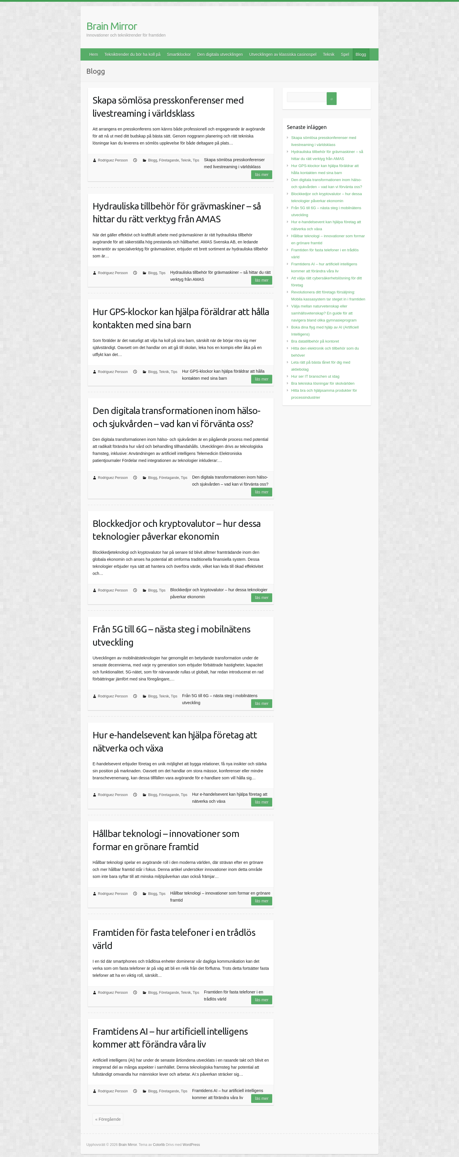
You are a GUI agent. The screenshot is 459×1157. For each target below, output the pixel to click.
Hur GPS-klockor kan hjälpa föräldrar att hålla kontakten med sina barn (181, 318)
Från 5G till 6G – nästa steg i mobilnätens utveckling (171, 635)
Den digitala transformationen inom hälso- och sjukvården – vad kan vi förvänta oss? (176, 417)
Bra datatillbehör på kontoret (315, 341)
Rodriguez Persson (113, 160)
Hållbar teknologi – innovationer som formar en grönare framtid (166, 840)
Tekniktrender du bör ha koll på (132, 54)
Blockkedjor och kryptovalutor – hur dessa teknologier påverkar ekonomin (177, 530)
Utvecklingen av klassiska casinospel (282, 54)
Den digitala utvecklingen (220, 54)
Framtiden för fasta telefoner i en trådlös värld (174, 939)
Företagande (169, 160)
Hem (93, 54)
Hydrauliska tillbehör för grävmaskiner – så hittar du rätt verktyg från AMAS (177, 212)
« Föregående (108, 1119)
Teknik (329, 54)
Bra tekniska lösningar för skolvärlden (322, 383)
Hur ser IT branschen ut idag (315, 376)
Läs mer (261, 174)
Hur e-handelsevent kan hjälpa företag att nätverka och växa (175, 741)
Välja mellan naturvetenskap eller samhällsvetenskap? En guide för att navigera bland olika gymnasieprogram (324, 313)
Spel (345, 54)
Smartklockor (179, 54)
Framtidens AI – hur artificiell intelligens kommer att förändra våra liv (170, 1038)
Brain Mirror (111, 26)
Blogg (361, 54)
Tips (196, 160)
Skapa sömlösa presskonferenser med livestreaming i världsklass (168, 106)
